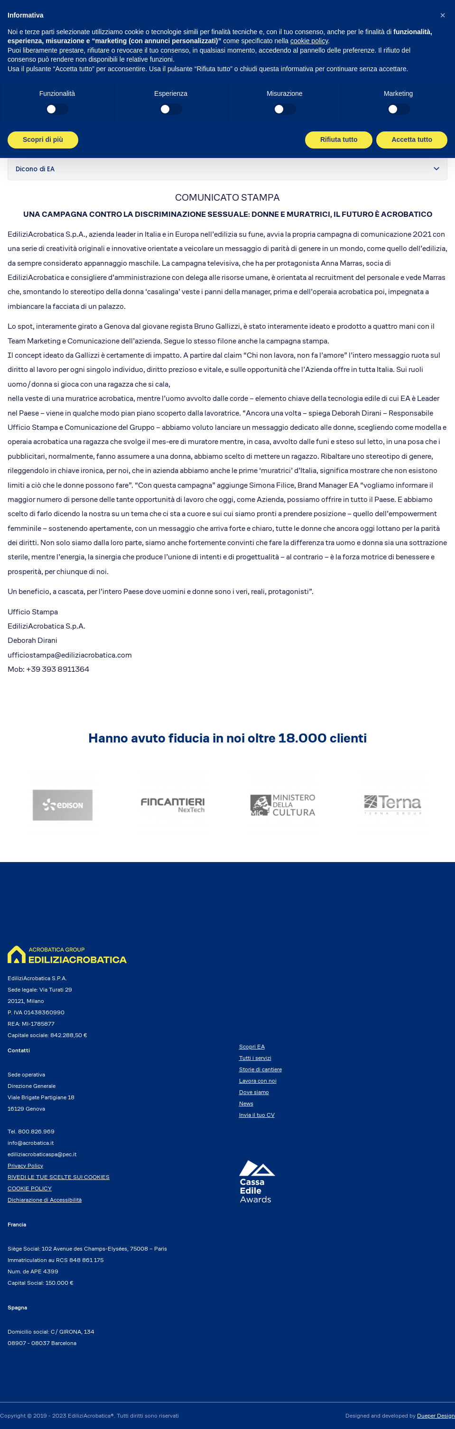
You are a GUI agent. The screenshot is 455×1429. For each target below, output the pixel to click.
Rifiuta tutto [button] (339, 139)
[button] (442, 15)
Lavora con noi (258, 1080)
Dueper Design (436, 1415)
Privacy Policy (25, 1165)
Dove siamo (254, 1091)
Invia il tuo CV (257, 1114)
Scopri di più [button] (43, 139)
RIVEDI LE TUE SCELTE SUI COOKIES (59, 1176)
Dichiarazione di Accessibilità (45, 1199)
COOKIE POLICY (30, 1188)
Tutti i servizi (255, 1057)
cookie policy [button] (309, 41)
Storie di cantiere (260, 1069)
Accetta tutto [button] (411, 139)
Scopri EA (252, 1046)
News (246, 1103)
